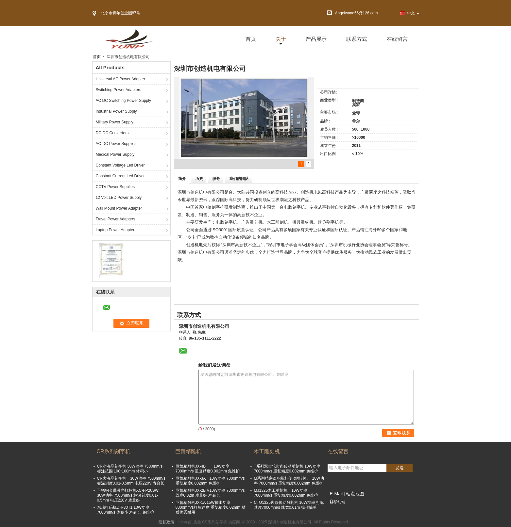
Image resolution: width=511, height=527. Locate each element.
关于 (281, 39)
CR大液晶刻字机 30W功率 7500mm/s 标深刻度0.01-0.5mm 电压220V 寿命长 (131, 481)
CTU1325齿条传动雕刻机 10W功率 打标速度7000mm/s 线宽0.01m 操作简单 (289, 505)
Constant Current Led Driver (120, 176)
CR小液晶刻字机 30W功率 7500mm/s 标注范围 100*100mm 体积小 (130, 468)
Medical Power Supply (115, 154)
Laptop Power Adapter (115, 230)
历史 (199, 178)
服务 (216, 178)
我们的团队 (239, 178)
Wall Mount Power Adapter (119, 208)
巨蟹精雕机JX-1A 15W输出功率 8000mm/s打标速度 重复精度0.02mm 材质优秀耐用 (211, 507)
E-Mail (336, 493)
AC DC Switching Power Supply (123, 100)
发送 (399, 467)
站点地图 (355, 493)
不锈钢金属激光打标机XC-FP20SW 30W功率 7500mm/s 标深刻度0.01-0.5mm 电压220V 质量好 (128, 495)
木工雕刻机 (267, 451)
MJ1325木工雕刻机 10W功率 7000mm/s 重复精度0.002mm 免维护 (286, 493)
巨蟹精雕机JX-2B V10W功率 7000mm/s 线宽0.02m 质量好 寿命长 (210, 493)
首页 (251, 39)
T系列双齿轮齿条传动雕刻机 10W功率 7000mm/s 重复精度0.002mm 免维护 (287, 468)
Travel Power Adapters (115, 219)
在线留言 (397, 39)
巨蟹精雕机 (188, 451)
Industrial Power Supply (116, 111)
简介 (182, 178)
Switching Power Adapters (118, 90)
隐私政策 (166, 522)
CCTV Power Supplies (115, 186)
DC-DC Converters (112, 133)
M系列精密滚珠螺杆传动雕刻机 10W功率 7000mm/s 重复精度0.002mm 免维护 (289, 481)
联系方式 (356, 39)
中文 (413, 13)
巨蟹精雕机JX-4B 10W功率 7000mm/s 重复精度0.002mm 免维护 (210, 468)
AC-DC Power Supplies (116, 143)
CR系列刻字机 (113, 451)
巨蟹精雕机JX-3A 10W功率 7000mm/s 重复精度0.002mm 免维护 (210, 481)
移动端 (337, 502)
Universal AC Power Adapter (120, 79)
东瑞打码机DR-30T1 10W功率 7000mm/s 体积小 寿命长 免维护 (125, 510)
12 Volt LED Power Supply (119, 197)
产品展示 (316, 39)
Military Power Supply (114, 122)
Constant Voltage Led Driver (120, 165)
